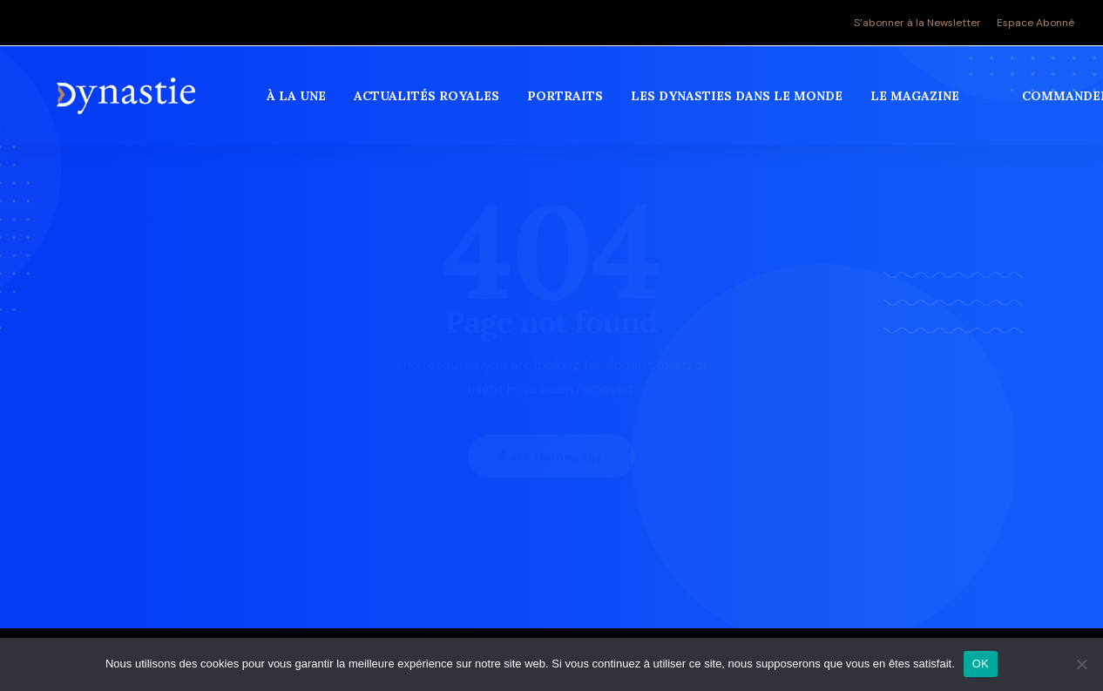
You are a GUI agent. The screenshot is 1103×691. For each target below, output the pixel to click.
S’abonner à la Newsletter (917, 23)
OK (980, 663)
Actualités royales (430, 104)
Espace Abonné (1035, 23)
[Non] (1081, 664)
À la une (299, 104)
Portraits (568, 104)
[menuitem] (920, 22)
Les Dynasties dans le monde (740, 104)
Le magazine (918, 104)
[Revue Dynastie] (128, 104)
